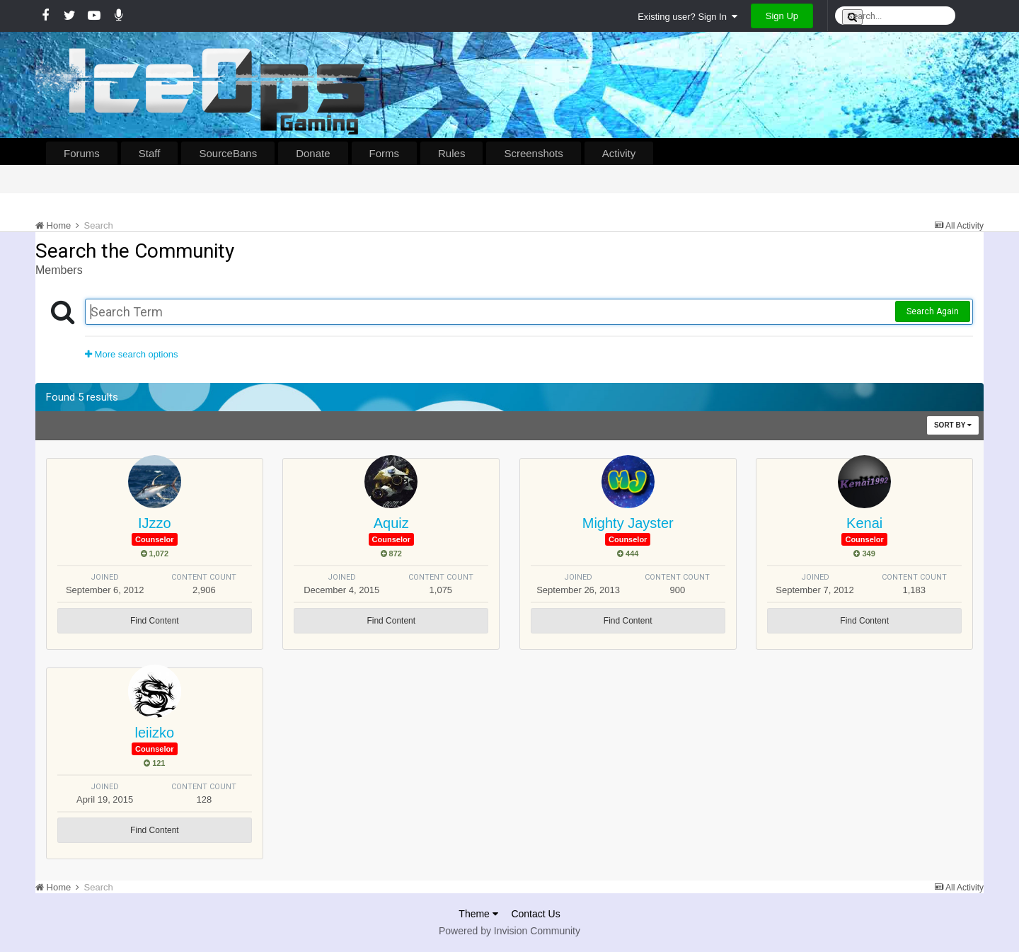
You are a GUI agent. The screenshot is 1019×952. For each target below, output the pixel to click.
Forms (384, 153)
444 (627, 553)
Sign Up (782, 16)
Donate (313, 153)
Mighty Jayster (628, 523)
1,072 (155, 553)
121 (154, 763)
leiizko (155, 732)
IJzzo (154, 523)
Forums (82, 153)
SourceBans (228, 153)
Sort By (953, 425)
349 (864, 553)
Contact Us (535, 913)
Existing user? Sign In (687, 16)
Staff (150, 153)
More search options (131, 354)
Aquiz (391, 523)
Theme (478, 913)
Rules (451, 153)
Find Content (154, 621)
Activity (619, 153)
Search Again (932, 311)
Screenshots (533, 153)
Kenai (864, 523)
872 (391, 553)
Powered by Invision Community (509, 930)
